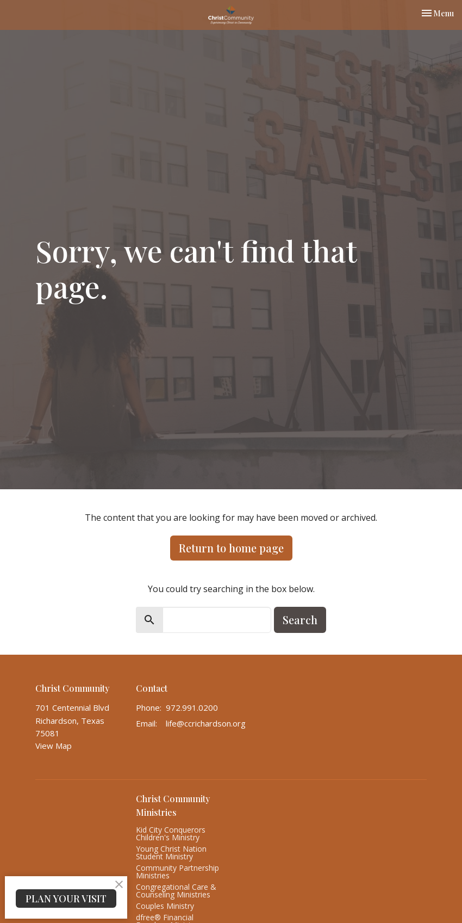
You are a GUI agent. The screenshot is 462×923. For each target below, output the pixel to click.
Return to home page (231, 547)
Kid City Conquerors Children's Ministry (170, 833)
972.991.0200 (192, 707)
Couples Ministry (165, 906)
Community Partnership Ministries (177, 872)
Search (300, 619)
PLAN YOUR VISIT (66, 898)
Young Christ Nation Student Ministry (171, 853)
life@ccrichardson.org (206, 723)
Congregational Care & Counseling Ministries (176, 891)
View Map (53, 745)
